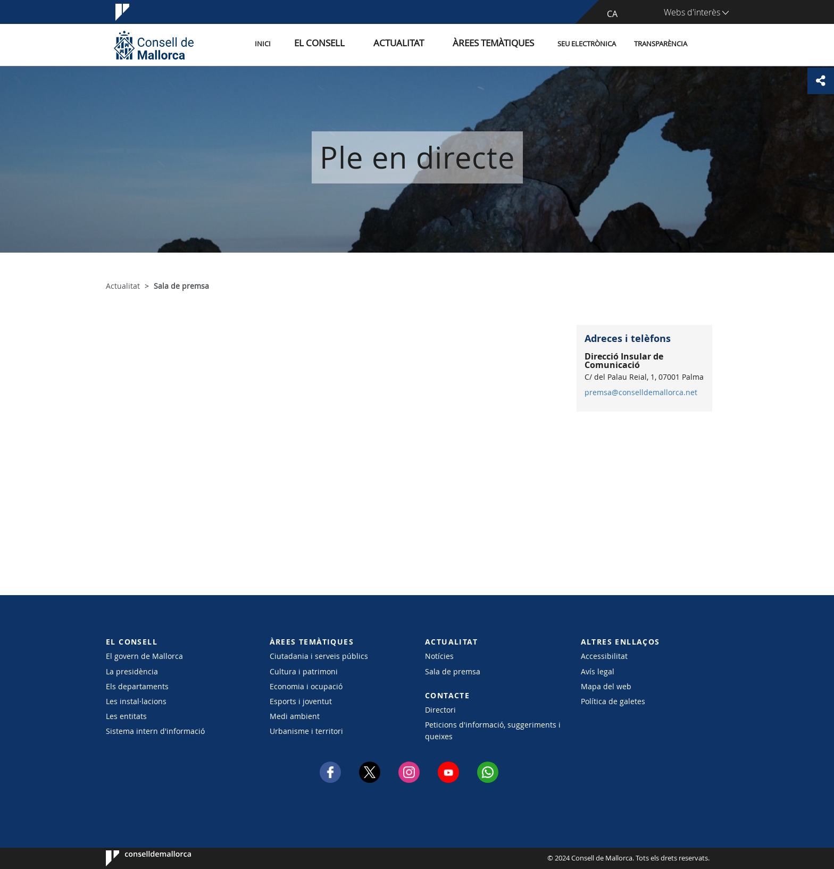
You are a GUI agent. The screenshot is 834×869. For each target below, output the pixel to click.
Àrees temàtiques (499, 44)
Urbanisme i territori (306, 731)
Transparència (660, 44)
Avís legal (597, 671)
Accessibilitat (604, 656)
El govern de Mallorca (144, 656)
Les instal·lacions (136, 701)
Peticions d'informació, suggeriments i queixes (493, 730)
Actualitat (422, 44)
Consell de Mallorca (138, 858)
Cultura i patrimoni (304, 671)
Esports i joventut (301, 701)
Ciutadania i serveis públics (319, 656)
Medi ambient (295, 716)
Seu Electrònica (586, 44)
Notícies (439, 656)
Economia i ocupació (306, 686)
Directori (440, 710)
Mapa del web (606, 686)
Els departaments (137, 686)
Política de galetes (613, 701)
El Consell (356, 44)
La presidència (132, 671)
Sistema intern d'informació (155, 731)
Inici (311, 44)
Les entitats (126, 716)
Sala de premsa (452, 671)
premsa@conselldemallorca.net (641, 392)
